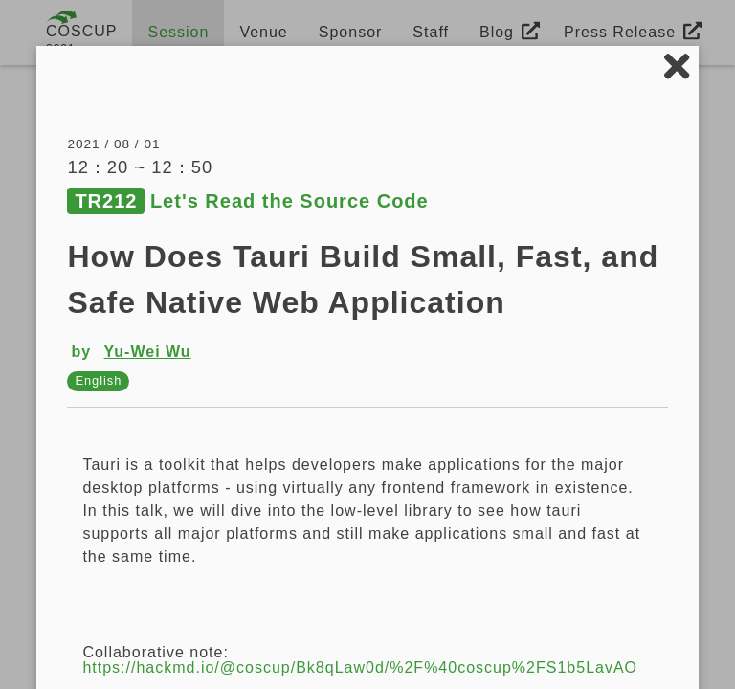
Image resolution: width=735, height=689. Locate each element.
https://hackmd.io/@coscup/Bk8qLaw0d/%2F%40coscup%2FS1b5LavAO (359, 667)
